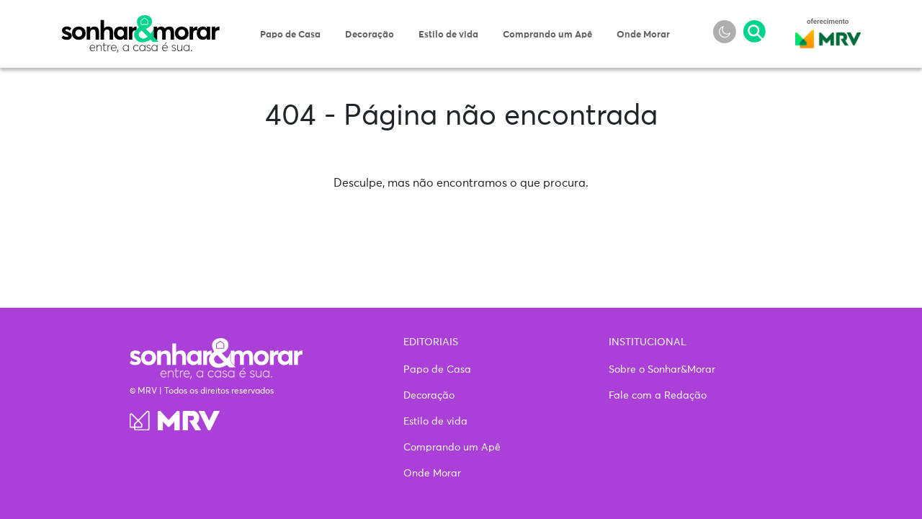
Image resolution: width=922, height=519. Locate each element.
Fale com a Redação (658, 396)
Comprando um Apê (547, 35)
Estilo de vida (448, 35)
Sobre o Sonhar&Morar (662, 370)
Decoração (369, 35)
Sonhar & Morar (140, 23)
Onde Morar (643, 35)
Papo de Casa (290, 35)
